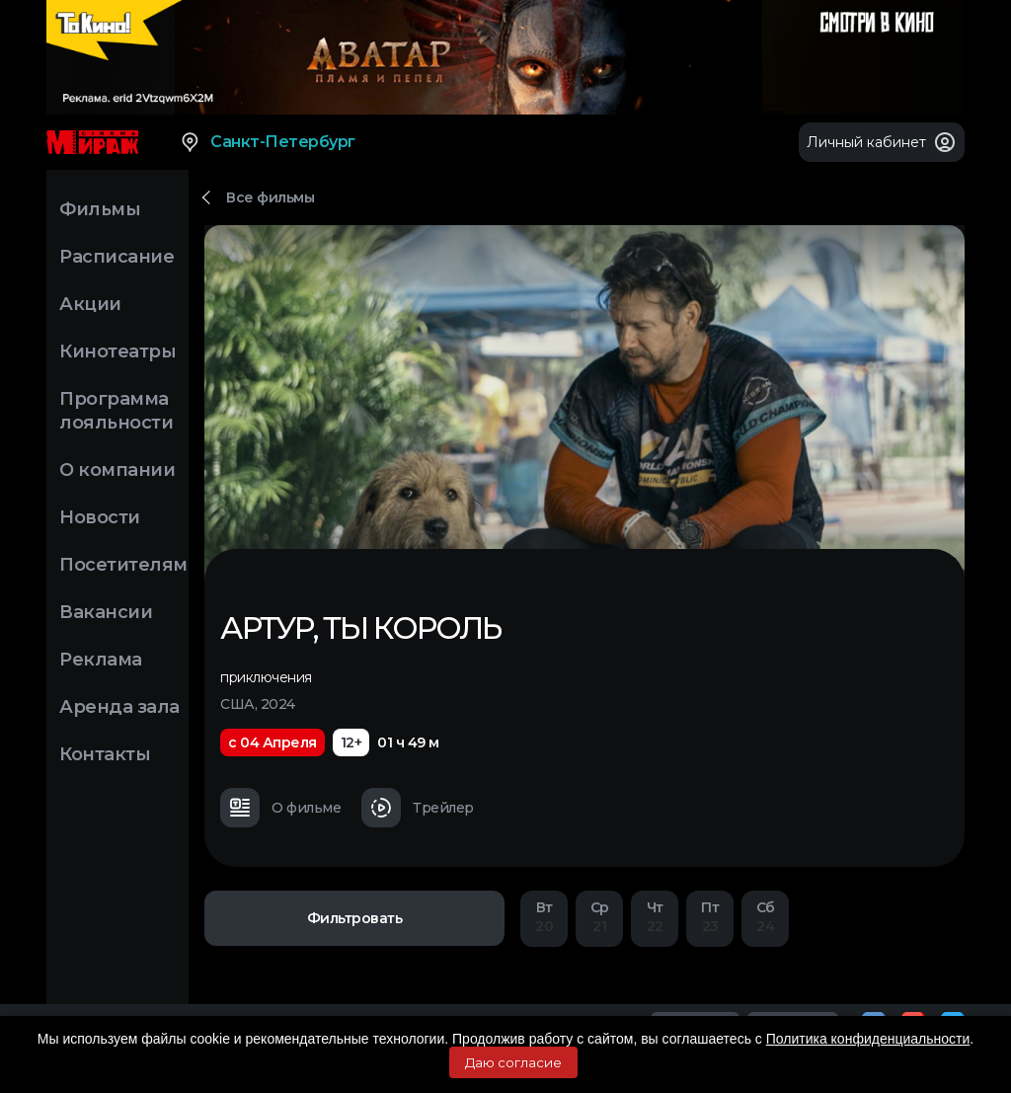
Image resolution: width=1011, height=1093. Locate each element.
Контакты (104, 754)
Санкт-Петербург (267, 142)
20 (544, 916)
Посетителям (123, 565)
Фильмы (99, 209)
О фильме (280, 807)
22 (654, 916)
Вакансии (105, 612)
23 (710, 916)
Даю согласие (513, 1062)
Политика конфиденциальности (868, 1039)
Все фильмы (270, 197)
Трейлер (417, 807)
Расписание (116, 257)
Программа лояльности (116, 410)
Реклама (100, 659)
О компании (117, 470)
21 (599, 916)
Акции (90, 304)
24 (765, 916)
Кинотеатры (117, 351)
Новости (99, 517)
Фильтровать (355, 918)
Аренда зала (119, 707)
